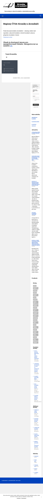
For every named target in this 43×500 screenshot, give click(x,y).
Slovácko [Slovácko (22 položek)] (35, 340)
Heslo (34, 100)
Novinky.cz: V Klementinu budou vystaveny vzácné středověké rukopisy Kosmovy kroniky (36, 189)
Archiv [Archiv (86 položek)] (35, 293)
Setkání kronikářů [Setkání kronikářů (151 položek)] (35, 338)
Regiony (36, 483)
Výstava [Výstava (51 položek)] (35, 348)
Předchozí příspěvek (9, 73)
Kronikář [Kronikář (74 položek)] (35, 317)
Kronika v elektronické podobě (36, 450)
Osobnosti (36, 470)
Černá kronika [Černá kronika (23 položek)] (35, 351)
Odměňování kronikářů (37, 443)
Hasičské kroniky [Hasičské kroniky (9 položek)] (35, 303)
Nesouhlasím (23, 498)
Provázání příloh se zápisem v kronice (36, 410)
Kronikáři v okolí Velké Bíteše (36, 390)
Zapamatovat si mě (36, 104)
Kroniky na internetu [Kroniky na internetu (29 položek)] (35, 314)
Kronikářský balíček (36, 125)
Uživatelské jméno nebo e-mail (35, 95)
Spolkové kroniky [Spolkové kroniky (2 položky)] (35, 343)
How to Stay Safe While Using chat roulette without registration (36, 366)
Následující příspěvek (9, 75)
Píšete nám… (35, 475)
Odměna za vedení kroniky (36, 424)
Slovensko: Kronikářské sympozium (34, 219)
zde (11, 50)
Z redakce (36, 487)
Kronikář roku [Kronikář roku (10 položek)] (35, 319)
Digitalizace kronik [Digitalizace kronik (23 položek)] (36, 296)
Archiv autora (6, 61)
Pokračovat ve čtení (8, 41)
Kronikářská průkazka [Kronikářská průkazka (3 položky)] (36, 322)
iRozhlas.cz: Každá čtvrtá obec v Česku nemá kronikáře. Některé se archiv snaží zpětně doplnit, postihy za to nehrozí (36, 250)
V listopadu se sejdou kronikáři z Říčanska (35, 137)
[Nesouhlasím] (41, 497)
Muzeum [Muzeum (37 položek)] (35, 330)
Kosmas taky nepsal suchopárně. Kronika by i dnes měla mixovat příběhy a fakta (36, 163)
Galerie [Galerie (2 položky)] (35, 301)
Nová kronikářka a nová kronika (36, 399)
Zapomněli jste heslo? (35, 91)
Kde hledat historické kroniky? (36, 434)
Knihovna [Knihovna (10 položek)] (35, 308)
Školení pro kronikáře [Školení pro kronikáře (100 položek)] (35, 354)
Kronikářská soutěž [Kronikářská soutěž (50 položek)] (36, 325)
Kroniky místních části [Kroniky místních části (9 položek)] (35, 311)
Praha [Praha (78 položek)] (35, 335)
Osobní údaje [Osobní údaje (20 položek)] (35, 332)
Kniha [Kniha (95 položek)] (35, 306)
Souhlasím (19, 498)
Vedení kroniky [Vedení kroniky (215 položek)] (35, 346)
